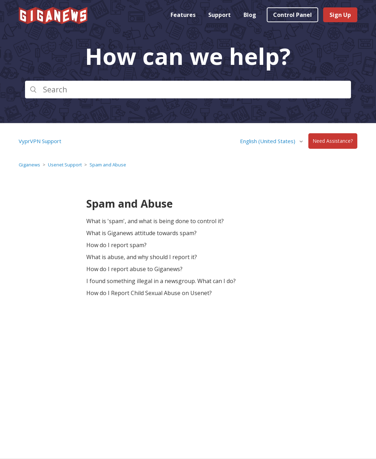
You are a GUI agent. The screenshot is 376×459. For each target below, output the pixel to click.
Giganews (29, 164)
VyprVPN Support (40, 141)
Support (219, 15)
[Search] (188, 89)
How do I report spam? (116, 245)
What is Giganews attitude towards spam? (141, 233)
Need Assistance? (333, 141)
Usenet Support (65, 164)
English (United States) (268, 141)
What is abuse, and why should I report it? (141, 257)
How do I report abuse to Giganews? (134, 269)
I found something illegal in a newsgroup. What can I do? (161, 281)
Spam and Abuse (108, 164)
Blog (250, 15)
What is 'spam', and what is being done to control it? (155, 221)
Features (183, 15)
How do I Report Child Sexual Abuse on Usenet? (149, 293)
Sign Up (340, 15)
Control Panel (292, 15)
